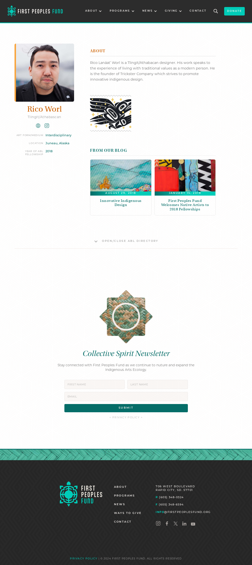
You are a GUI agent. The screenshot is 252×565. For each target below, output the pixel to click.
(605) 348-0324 (169, 497)
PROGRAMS (124, 496)
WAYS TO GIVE (128, 513)
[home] (35, 11)
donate (234, 11)
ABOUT (120, 487)
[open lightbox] (110, 113)
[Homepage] (81, 493)
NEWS (119, 504)
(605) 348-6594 (169, 504)
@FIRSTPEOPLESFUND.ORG (183, 512)
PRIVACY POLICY (83, 558)
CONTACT (198, 11)
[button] (93, 11)
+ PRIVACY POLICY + (126, 417)
